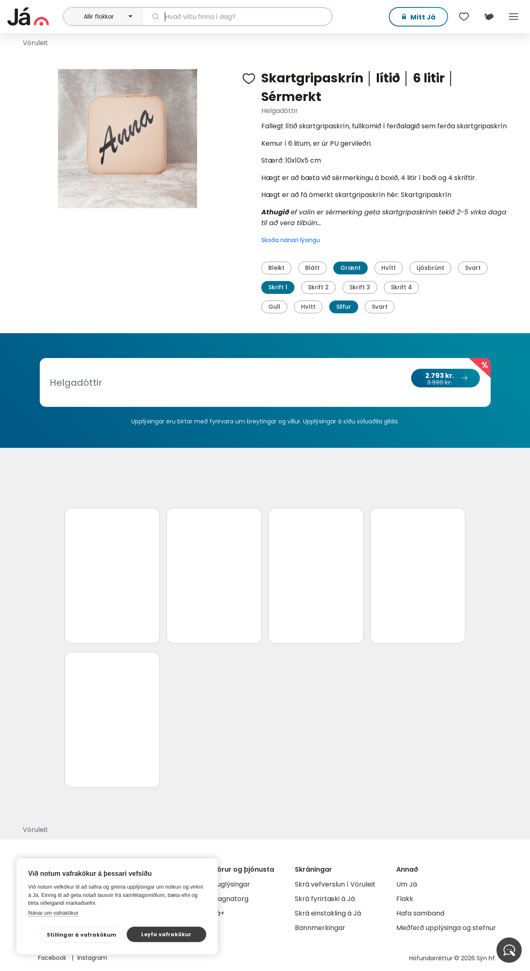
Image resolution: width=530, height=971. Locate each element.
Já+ (218, 913)
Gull (274, 307)
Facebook (53, 958)
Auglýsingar (231, 884)
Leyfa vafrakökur (166, 934)
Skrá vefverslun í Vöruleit (335, 884)
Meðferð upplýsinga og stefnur (446, 928)
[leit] (237, 16)
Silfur (343, 307)
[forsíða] (34, 16)
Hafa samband (420, 913)
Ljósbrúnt (430, 268)
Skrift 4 (401, 287)
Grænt (350, 268)
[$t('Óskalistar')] (464, 16)
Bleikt (276, 268)
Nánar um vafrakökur (53, 913)
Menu (513, 16)
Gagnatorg (230, 899)
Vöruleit (35, 43)
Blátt (312, 268)
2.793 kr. (445, 379)
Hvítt (388, 268)
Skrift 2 (318, 287)
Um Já (406, 884)
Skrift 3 (359, 287)
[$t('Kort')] (488, 16)
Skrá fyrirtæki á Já (325, 899)
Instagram (92, 958)
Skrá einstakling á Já (328, 913)
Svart (473, 268)
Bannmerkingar (320, 928)
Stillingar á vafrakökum (82, 934)
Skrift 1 (277, 287)
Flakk (404, 899)
